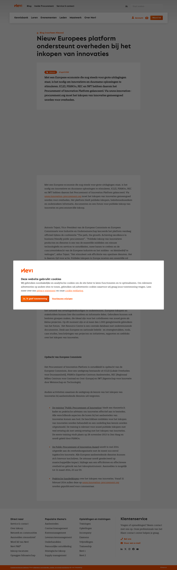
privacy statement (46, 290)
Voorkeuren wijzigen (62, 299)
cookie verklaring (74, 290)
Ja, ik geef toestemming (35, 299)
